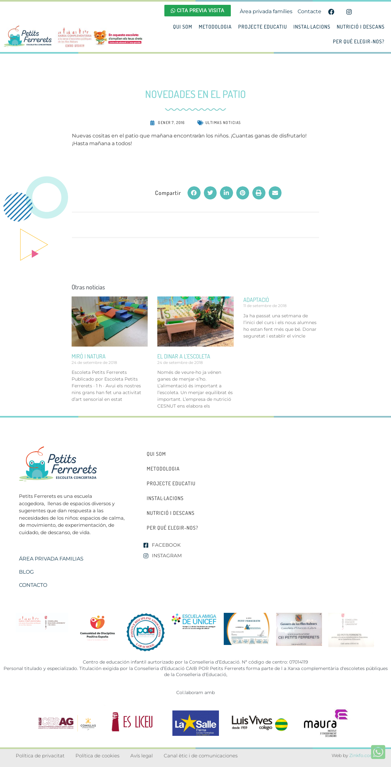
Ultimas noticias (223, 122)
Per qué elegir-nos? (359, 41)
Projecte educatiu (262, 26)
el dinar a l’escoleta (183, 356)
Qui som (182, 26)
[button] (194, 192)
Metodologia (215, 26)
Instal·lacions (311, 26)
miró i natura (89, 356)
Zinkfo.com (362, 755)
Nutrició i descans (361, 26)
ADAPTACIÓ (256, 299)
